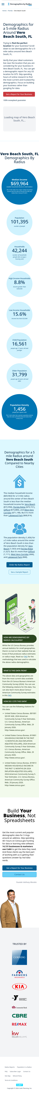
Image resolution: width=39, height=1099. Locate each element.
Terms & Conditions (11, 1080)
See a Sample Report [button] (19, 572)
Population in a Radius (24, 1067)
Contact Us (26, 1071)
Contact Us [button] (19, 874)
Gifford (7, 509)
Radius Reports (10, 1067)
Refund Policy (17, 1076)
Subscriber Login (15, 1071)
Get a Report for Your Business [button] (19, 94)
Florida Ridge (19, 507)
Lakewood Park (15, 515)
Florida (10, 11)
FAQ (25, 656)
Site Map (7, 1076)
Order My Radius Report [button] (19, 565)
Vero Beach (30, 504)
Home (4, 11)
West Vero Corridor (20, 554)
